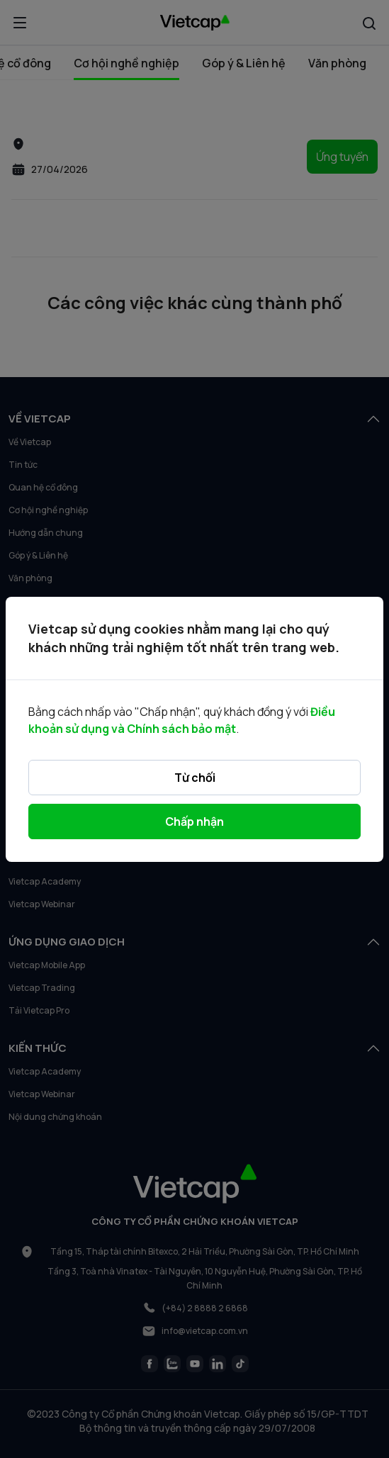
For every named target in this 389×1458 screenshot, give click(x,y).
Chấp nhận (194, 821)
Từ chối (194, 777)
